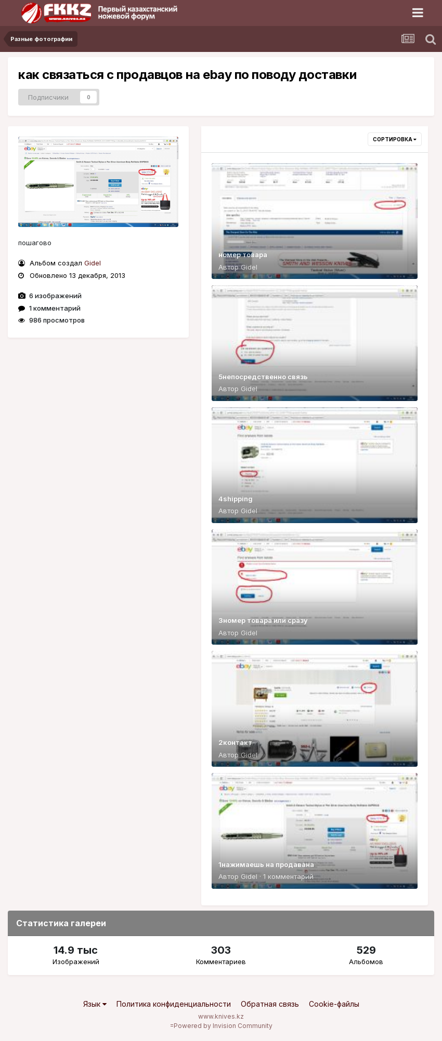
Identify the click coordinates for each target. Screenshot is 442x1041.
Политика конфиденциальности (173, 1003)
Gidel (92, 263)
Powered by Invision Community (223, 1026)
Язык (95, 1003)
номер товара (242, 254)
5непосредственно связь (263, 376)
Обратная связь (270, 1003)
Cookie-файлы (334, 1003)
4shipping (235, 499)
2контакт (235, 742)
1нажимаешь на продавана (266, 864)
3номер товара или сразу (263, 620)
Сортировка (395, 139)
